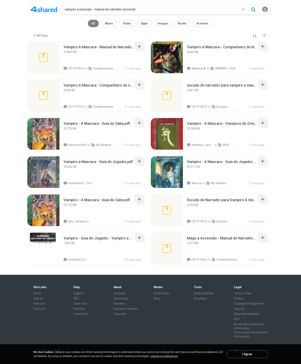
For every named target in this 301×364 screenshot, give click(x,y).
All (93, 23)
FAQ (76, 298)
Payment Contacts (126, 308)
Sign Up (38, 298)
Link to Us (39, 308)
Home (37, 293)
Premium (39, 303)
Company (120, 293)
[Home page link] (44, 9)
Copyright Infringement (249, 303)
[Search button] (253, 9)
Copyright (120, 313)
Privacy (238, 298)
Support (78, 293)
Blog (156, 298)
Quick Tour (80, 303)
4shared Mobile (204, 293)
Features (79, 308)
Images (163, 23)
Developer (200, 298)
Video (127, 23)
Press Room (162, 293)
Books (182, 23)
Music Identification (246, 313)
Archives (202, 23)
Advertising (121, 298)
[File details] (43, 57)
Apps (144, 23)
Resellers (120, 303)
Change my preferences (164, 356)
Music (109, 23)
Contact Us (80, 313)
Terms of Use (242, 293)
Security (239, 308)
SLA (236, 319)
